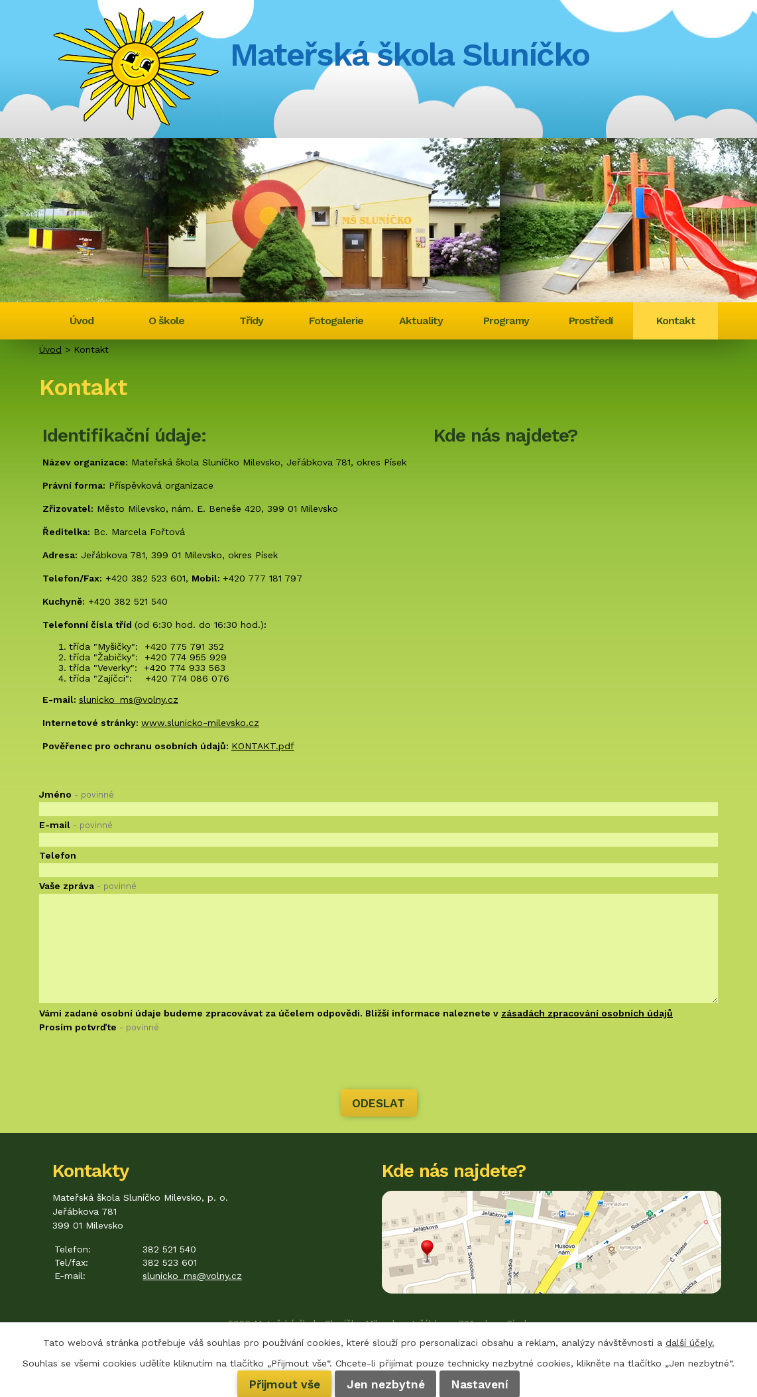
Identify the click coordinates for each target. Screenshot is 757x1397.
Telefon (57, 855)
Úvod (81, 320)
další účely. (690, 1342)
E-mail (76, 825)
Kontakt (675, 320)
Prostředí (590, 320)
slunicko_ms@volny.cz (128, 699)
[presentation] (140, 1063)
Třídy (251, 320)
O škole (166, 320)
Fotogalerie (336, 320)
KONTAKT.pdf (262, 746)
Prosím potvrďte (99, 1027)
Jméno (76, 794)
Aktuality (421, 320)
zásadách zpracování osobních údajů (587, 1013)
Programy (506, 320)
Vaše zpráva (88, 886)
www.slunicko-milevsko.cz (200, 722)
